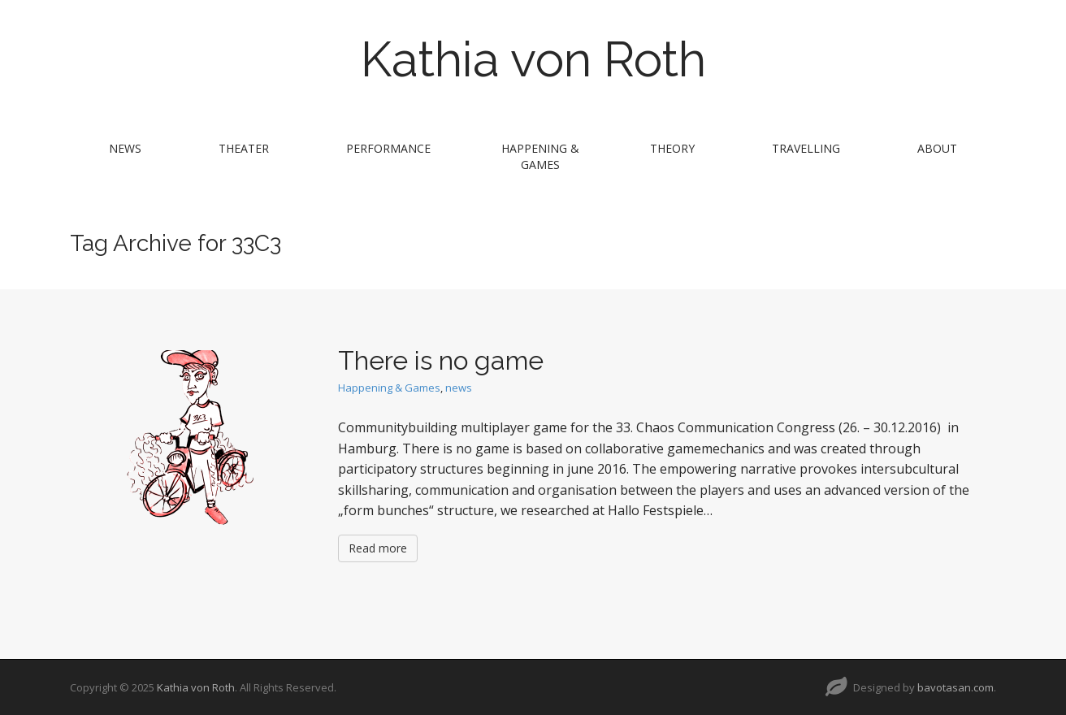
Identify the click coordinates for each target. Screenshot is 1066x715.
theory (672, 148)
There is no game (441, 360)
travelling (806, 148)
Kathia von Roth (533, 59)
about (937, 148)
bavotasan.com (955, 687)
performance (388, 148)
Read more (378, 548)
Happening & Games (540, 156)
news (125, 148)
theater (244, 148)
